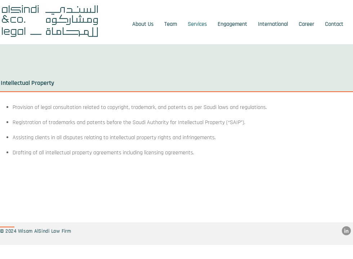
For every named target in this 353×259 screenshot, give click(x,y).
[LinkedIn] (346, 230)
